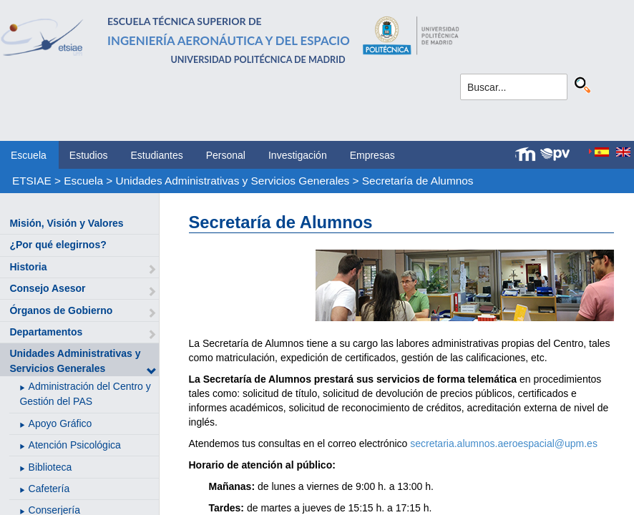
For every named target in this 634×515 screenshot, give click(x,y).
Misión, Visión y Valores (66, 223)
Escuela (29, 155)
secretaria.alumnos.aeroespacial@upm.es (504, 443)
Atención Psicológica (75, 445)
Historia (28, 267)
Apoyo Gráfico (60, 423)
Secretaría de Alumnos (418, 181)
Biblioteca (50, 467)
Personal (225, 155)
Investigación (297, 155)
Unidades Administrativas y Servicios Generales (233, 181)
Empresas (372, 155)
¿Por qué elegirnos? (57, 244)
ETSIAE (32, 181)
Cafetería (49, 488)
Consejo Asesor (47, 288)
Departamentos (45, 332)
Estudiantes (157, 155)
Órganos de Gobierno (60, 310)
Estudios (88, 155)
